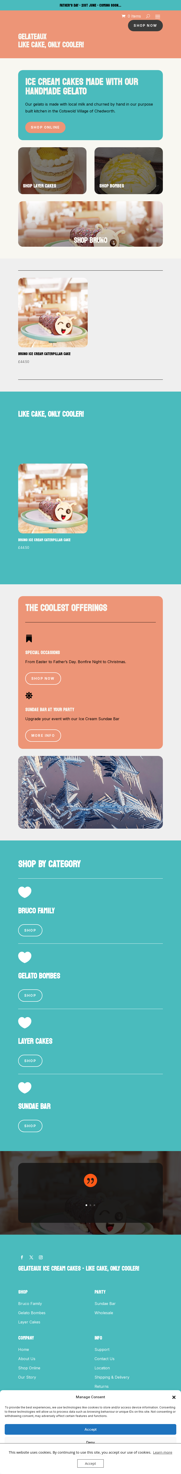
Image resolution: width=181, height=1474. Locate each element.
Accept (91, 1429)
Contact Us (105, 1358)
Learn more (162, 1452)
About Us (26, 1358)
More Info (43, 735)
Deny (90, 1442)
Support (102, 1349)
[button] (174, 1397)
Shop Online (45, 127)
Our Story (27, 1377)
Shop (30, 930)
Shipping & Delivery (112, 1377)
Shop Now (145, 25)
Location (102, 1368)
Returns (102, 1386)
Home (23, 1349)
